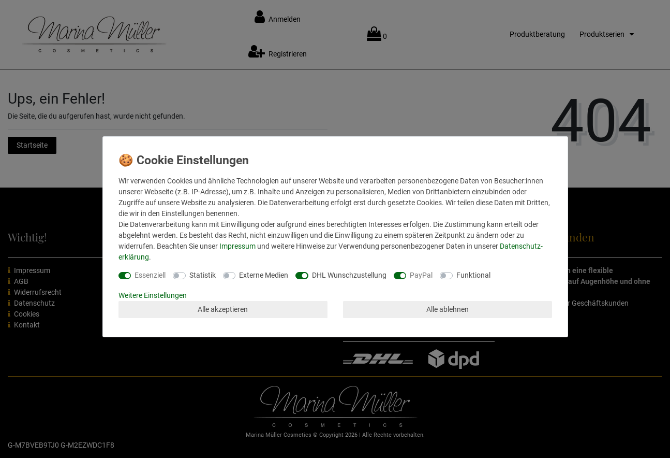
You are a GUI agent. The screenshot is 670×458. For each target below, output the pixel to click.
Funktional (473, 275)
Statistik (202, 275)
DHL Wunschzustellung (349, 275)
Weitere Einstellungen (152, 295)
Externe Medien (263, 275)
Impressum (237, 246)
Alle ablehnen (447, 309)
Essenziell (150, 275)
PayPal (421, 275)
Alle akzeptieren (223, 309)
